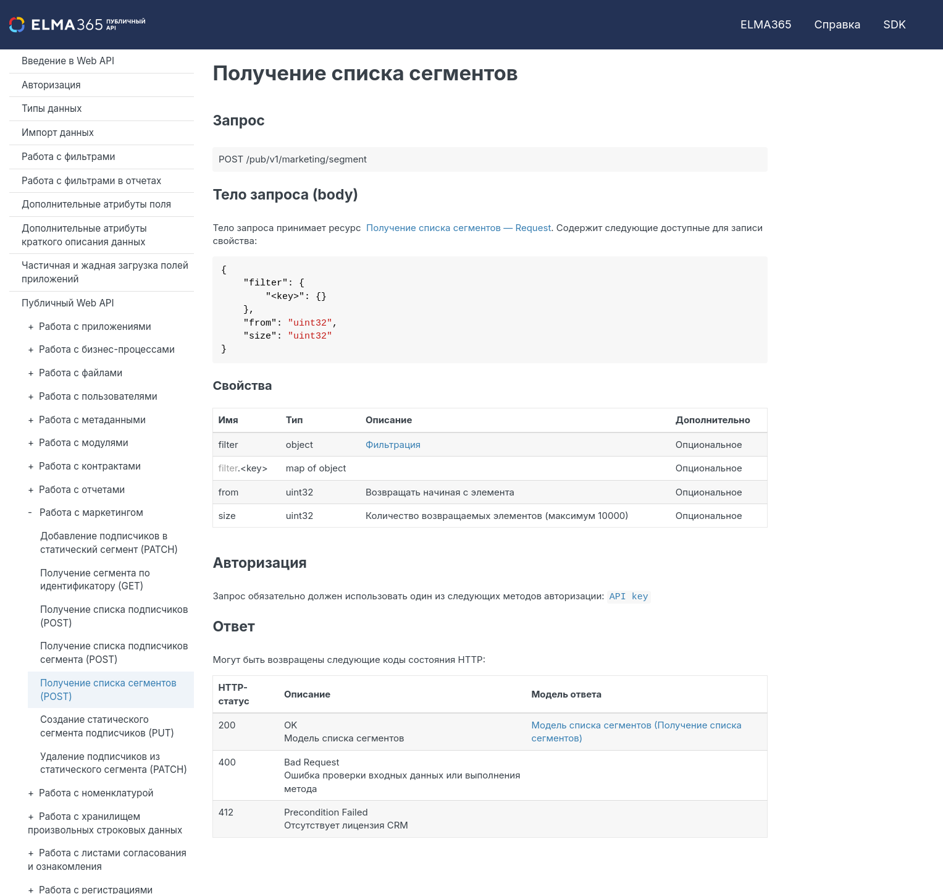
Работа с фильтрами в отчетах (91, 181)
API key (629, 595)
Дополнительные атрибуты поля (96, 204)
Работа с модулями (83, 443)
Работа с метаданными (92, 420)
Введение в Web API (68, 61)
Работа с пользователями (98, 396)
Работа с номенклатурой (96, 793)
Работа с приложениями (95, 326)
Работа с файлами (80, 373)
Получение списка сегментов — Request (458, 228)
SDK (894, 24)
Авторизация (51, 85)
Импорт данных (58, 132)
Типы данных (52, 108)
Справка (838, 24)
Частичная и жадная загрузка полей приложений (105, 272)
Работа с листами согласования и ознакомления (107, 859)
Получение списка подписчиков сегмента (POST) (114, 652)
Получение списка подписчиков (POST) (114, 616)
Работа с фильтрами (68, 156)
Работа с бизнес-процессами (107, 349)
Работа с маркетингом (91, 512)
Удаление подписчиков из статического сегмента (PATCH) (113, 763)
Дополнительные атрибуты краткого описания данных (84, 235)
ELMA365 (766, 24)
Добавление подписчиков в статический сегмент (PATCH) (109, 542)
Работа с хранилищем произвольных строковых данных (105, 823)
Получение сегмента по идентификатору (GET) (95, 579)
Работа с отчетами (82, 489)
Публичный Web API (68, 303)
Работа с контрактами (90, 466)
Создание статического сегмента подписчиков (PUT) (107, 726)
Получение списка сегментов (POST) (108, 689)
